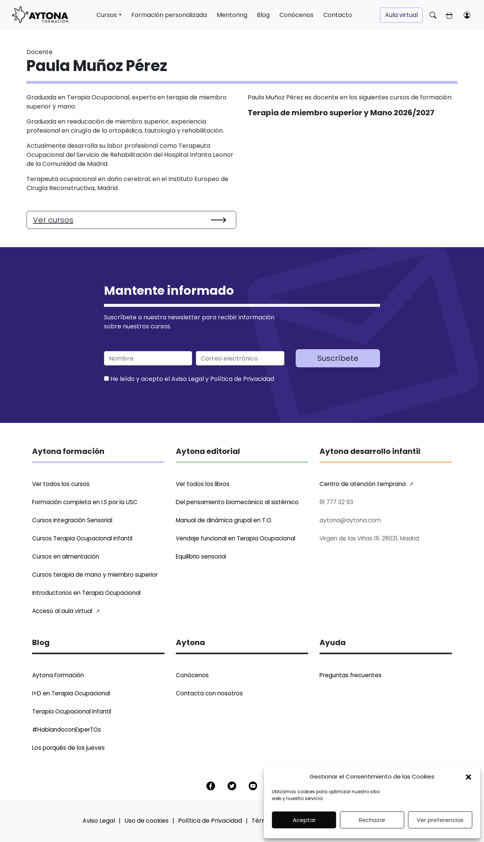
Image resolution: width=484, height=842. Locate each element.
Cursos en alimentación (65, 556)
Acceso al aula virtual (62, 611)
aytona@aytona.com (350, 520)
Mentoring (232, 15)
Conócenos (296, 15)
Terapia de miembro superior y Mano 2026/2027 (341, 112)
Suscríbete (337, 358)
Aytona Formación (58, 675)
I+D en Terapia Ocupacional (71, 693)
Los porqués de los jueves (68, 748)
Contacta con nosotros (209, 693)
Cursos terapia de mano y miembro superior (95, 575)
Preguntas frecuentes (351, 675)
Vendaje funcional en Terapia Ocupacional (235, 538)
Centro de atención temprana (363, 484)
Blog (263, 15)
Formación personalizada (169, 15)
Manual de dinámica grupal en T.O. (224, 520)
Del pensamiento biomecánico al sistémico (237, 502)
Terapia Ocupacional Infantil (71, 711)
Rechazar (372, 820)
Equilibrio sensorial (201, 556)
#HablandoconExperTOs (66, 730)
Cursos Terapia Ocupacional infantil (82, 538)
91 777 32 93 (336, 502)
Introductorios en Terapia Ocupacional (86, 593)
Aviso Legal (187, 379)
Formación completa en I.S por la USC (85, 502)
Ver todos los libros (203, 484)
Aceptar (304, 820)
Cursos (106, 15)
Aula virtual (401, 15)
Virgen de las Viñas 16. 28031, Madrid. (370, 538)
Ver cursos (53, 220)
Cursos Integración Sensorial (72, 520)
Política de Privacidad (242, 379)
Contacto (337, 15)
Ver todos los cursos (61, 484)
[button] (468, 776)
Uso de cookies (146, 820)
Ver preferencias (440, 820)
